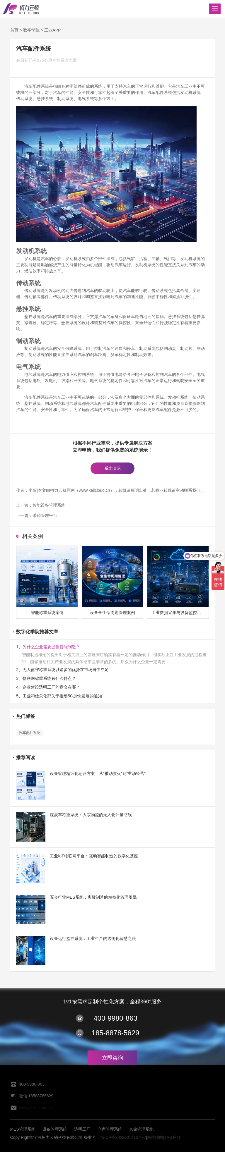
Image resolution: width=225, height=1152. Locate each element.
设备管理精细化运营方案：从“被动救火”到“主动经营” (98, 773)
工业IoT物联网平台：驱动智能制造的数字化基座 (94, 856)
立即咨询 (112, 1058)
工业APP (52, 30)
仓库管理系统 (110, 1129)
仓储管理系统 (141, 1129)
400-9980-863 (115, 1018)
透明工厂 (82, 1129)
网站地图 (155, 1137)
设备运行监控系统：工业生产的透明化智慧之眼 (93, 938)
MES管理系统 (22, 1129)
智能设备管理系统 (49, 505)
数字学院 (31, 30)
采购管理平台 (45, 515)
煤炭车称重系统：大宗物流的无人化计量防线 (91, 814)
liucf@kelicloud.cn (35, 1107)
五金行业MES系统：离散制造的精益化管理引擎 (93, 897)
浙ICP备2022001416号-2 (123, 1137)
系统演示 (112, 468)
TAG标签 (172, 1137)
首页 (14, 30)
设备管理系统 (54, 1129)
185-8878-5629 (115, 1033)
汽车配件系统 (29, 733)
